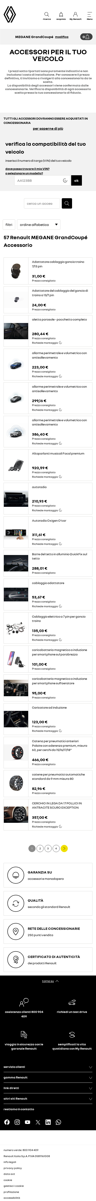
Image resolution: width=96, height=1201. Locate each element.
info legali (10, 1162)
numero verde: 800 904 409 (21, 1150)
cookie (8, 1180)
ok (76, 180)
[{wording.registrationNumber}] (42, 180)
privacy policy (13, 1168)
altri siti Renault (48, 1098)
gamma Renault (48, 1077)
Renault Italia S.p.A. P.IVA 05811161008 (27, 1156)
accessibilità (12, 1197)
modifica (61, 37)
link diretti (48, 1088)
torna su (48, 981)
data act (9, 1174)
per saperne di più (48, 128)
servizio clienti (48, 1067)
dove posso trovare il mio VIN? (27, 169)
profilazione (11, 1192)
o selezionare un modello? (24, 173)
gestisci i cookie (14, 1186)
